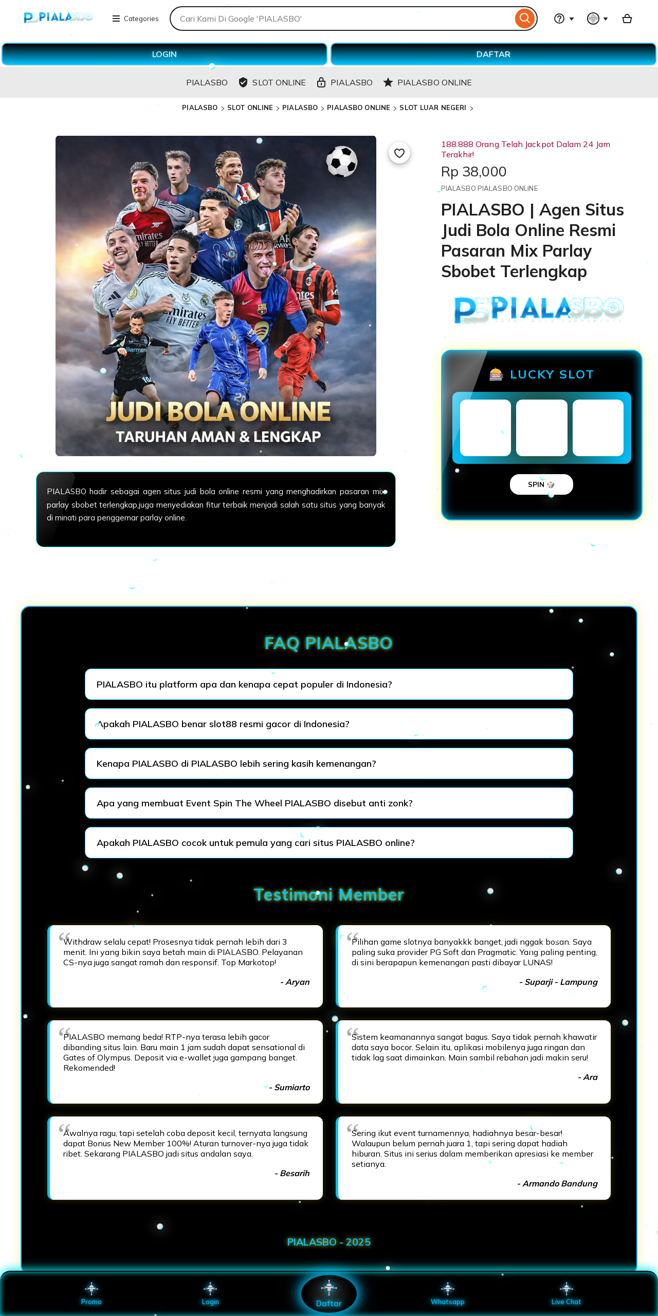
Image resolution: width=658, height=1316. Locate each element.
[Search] (525, 18)
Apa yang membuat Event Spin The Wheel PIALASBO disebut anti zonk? (255, 803)
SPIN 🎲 (541, 484)
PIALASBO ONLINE (358, 107)
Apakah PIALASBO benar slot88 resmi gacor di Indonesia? (223, 724)
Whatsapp (447, 1294)
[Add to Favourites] (399, 153)
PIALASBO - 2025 (329, 1242)
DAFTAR (493, 54)
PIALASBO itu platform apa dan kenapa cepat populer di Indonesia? (244, 684)
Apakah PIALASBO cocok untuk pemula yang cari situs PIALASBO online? (256, 843)
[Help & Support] (564, 18)
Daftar (329, 1293)
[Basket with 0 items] (627, 18)
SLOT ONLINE (250, 107)
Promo (91, 1294)
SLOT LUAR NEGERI (432, 107)
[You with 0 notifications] (598, 18)
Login (210, 1294)
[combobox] (341, 18)
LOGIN (164, 54)
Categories (135, 18)
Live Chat (567, 1294)
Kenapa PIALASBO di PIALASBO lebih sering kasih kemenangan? (236, 763)
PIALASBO (199, 107)
